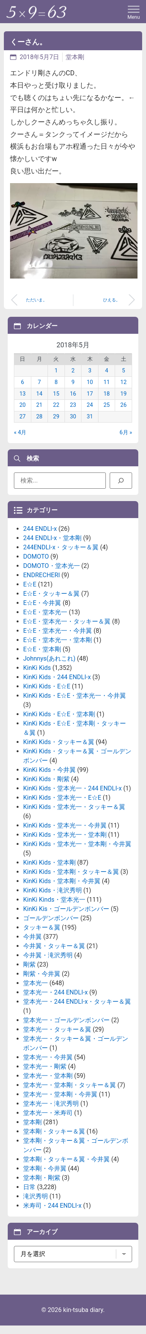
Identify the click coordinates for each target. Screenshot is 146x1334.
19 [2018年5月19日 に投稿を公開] (124, 394)
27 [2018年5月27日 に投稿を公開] (22, 416)
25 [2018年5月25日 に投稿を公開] (107, 405)
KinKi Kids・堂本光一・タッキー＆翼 (74, 807)
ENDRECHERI (41, 575)
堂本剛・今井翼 (44, 1168)
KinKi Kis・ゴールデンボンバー (66, 909)
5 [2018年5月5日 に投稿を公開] (123, 370)
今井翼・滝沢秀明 (48, 955)
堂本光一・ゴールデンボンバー (66, 1020)
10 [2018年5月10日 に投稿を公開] (90, 382)
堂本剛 (75, 57)
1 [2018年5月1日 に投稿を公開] (56, 370)
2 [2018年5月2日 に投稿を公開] (73, 370)
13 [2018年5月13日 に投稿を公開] (22, 394)
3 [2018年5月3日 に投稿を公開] (89, 370)
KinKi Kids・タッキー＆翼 (58, 742)
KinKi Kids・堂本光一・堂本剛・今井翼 (77, 844)
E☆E (29, 584)
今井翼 (32, 936)
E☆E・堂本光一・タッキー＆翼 (66, 621)
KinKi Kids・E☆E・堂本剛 (59, 714)
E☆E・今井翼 (42, 603)
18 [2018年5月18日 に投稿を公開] (107, 394)
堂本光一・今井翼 (48, 1057)
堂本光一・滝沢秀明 (51, 1103)
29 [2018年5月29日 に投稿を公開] (56, 416)
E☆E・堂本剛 (42, 649)
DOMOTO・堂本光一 (51, 565)
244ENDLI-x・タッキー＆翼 (60, 547)
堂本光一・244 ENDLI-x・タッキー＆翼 (77, 1001)
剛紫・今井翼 (41, 973)
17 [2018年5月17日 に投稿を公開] (90, 394)
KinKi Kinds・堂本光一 (54, 899)
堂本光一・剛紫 (44, 1066)
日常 (29, 1187)
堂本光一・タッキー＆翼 (57, 1029)
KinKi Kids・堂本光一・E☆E (62, 797)
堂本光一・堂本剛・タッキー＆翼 (69, 1085)
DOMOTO (36, 556)
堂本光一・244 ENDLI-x (55, 992)
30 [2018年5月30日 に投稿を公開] (73, 416)
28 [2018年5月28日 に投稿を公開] (39, 416)
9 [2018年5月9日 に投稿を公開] (73, 382)
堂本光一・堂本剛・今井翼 (60, 1094)
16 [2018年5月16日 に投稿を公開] (73, 394)
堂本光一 (35, 983)
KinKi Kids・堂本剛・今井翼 (61, 881)
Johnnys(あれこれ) (49, 658)
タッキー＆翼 (41, 927)
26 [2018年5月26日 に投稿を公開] (124, 405)
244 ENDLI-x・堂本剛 (52, 538)
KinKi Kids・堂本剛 (49, 862)
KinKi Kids (37, 667)
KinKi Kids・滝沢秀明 (52, 890)
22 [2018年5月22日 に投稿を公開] (56, 405)
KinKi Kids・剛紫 (46, 779)
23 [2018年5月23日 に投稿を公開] (73, 405)
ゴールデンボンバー (51, 918)
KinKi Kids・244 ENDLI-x (57, 677)
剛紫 (29, 964)
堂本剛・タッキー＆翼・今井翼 (66, 1159)
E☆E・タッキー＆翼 (51, 593)
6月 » (126, 432)
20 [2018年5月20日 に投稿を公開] (22, 405)
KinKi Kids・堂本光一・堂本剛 (65, 834)
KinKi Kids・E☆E (46, 686)
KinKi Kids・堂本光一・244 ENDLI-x (72, 788)
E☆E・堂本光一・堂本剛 (57, 640)
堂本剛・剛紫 (41, 1177)
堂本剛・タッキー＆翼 (54, 1131)
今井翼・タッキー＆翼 (54, 946)
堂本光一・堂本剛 (48, 1075)
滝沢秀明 (35, 1196)
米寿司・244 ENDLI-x (52, 1205)
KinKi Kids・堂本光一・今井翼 (65, 825)
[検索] (121, 480)
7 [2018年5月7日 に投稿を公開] (39, 382)
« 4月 (20, 432)
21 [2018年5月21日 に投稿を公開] (39, 405)
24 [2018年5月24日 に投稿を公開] (90, 405)
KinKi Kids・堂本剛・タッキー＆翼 (71, 871)
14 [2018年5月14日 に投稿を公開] (39, 394)
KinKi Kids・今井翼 (49, 769)
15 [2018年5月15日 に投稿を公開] (56, 394)
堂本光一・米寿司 (48, 1112)
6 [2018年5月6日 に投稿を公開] (22, 382)
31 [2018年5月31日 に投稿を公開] (90, 416)
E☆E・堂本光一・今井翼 (57, 630)
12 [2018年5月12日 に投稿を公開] (124, 382)
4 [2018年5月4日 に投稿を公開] (106, 370)
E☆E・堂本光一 (45, 612)
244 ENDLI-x (40, 528)
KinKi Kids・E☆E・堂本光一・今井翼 (74, 695)
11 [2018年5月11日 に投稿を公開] (107, 382)
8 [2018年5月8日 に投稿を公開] (56, 382)
